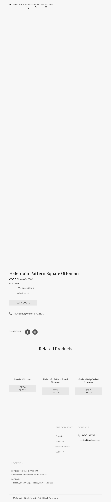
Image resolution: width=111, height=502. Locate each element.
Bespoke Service (63, 446)
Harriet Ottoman (22, 379)
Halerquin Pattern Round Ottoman (55, 380)
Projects (59, 436)
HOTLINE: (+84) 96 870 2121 (29, 313)
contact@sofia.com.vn (90, 440)
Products (60, 441)
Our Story (60, 451)
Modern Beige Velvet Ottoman (88, 380)
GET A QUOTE (23, 302)
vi (36, 7)
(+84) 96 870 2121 (90, 435)
